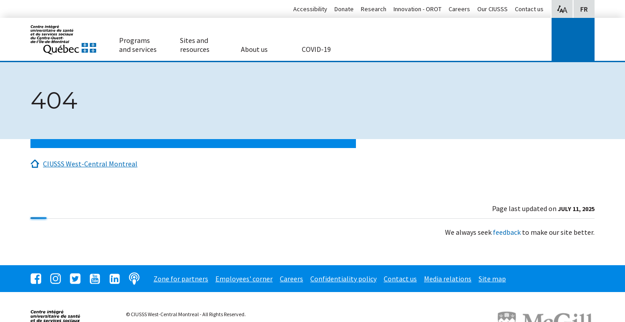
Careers (459, 9)
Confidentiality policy (343, 278)
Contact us (529, 9)
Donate (344, 9)
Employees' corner (244, 278)
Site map (492, 278)
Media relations (447, 278)
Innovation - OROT (417, 9)
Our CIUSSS (492, 9)
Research (373, 9)
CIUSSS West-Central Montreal (90, 163)
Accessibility (310, 9)
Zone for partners (181, 278)
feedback (507, 232)
